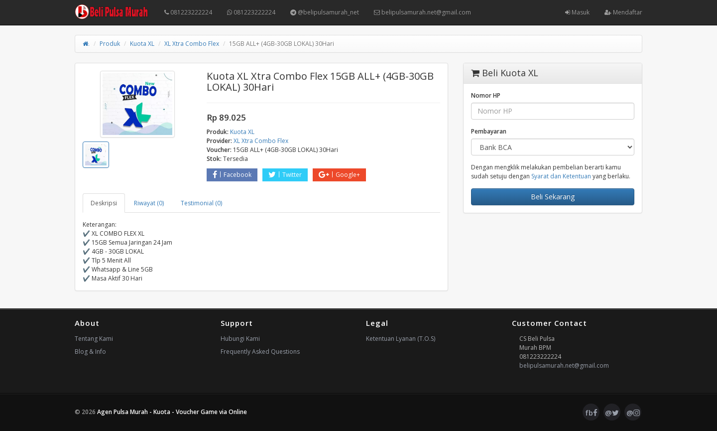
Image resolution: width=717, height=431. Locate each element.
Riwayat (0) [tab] (149, 203)
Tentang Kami (94, 338)
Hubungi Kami (240, 338)
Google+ (339, 174)
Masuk (577, 12)
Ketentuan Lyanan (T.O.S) (400, 338)
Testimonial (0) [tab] (201, 203)
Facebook (232, 174)
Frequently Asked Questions (260, 351)
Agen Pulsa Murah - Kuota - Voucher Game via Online (172, 412)
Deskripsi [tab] (104, 203)
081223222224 (188, 12)
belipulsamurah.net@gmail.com (422, 12)
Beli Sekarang (553, 196)
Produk (110, 43)
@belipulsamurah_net (324, 12)
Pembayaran (488, 131)
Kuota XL (142, 43)
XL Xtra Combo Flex (191, 43)
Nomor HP (485, 95)
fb (591, 413)
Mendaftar (623, 12)
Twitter (285, 174)
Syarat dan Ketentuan (561, 176)
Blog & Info (90, 351)
